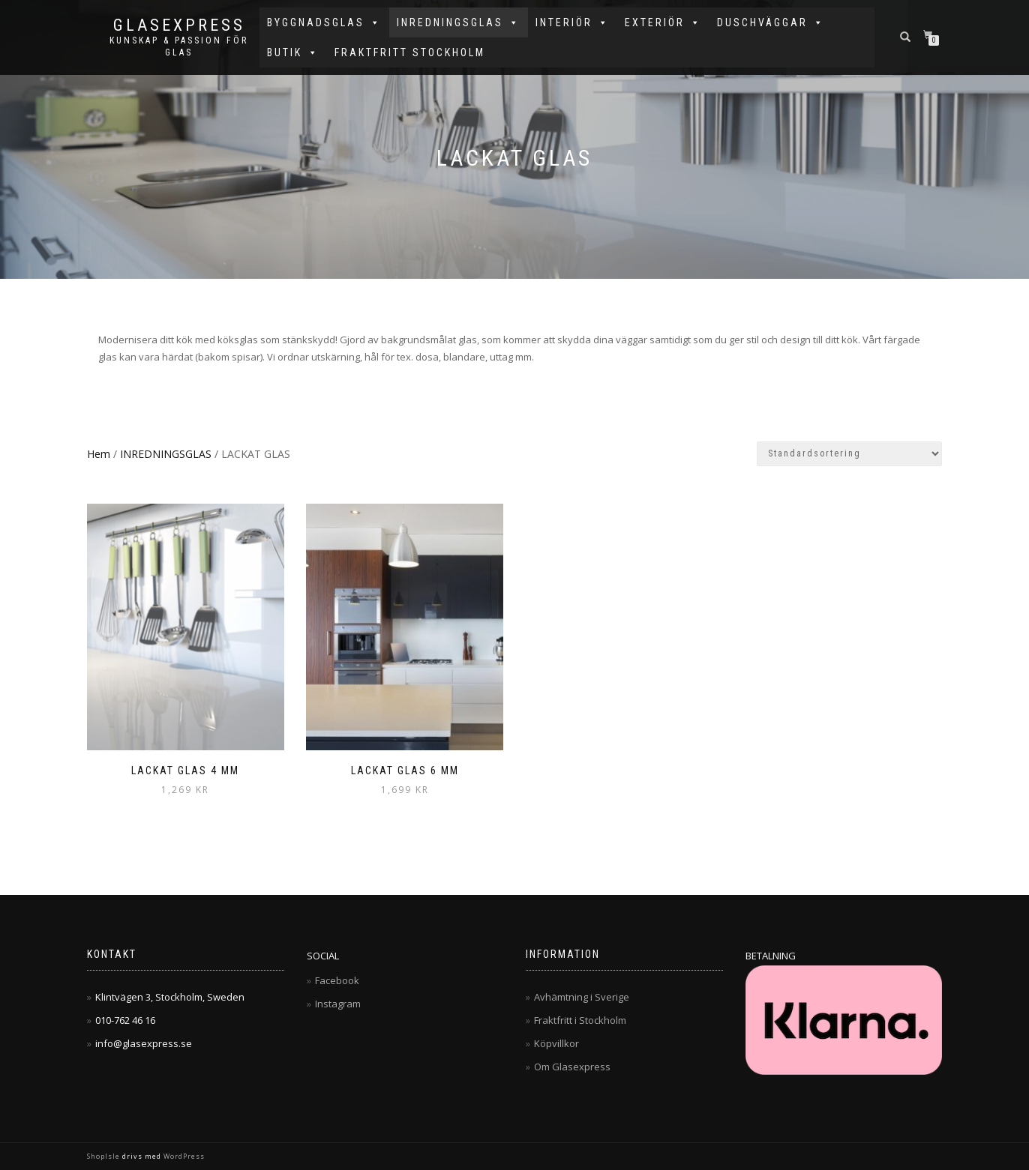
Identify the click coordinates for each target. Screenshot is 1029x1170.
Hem (98, 454)
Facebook (337, 980)
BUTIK (293, 52)
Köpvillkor (556, 1043)
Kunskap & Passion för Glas (179, 46)
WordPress (183, 1156)
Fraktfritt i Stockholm (580, 1020)
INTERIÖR (573, 22)
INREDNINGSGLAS (458, 22)
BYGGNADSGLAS (324, 22)
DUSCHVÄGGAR (771, 22)
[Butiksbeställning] (849, 453)
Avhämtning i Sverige (581, 997)
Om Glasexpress (572, 1066)
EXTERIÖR (663, 22)
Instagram (338, 1003)
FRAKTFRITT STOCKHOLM (409, 52)
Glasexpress (179, 25)
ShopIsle (104, 1156)
